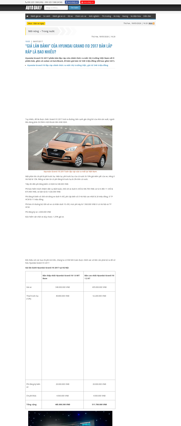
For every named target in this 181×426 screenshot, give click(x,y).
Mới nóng (33, 31)
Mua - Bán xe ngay (36, 23)
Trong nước (48, 31)
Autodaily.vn (72, 2)
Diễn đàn (147, 16)
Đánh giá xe (36, 16)
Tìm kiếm (74, 7)
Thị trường (106, 16)
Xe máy (117, 16)
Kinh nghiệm (94, 16)
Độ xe (70, 16)
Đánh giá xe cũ (59, 16)
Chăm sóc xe (80, 16)
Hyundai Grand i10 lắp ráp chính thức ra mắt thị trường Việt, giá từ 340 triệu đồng (67, 65)
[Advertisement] (70, 238)
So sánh (46, 16)
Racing (125, 16)
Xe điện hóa (136, 16)
